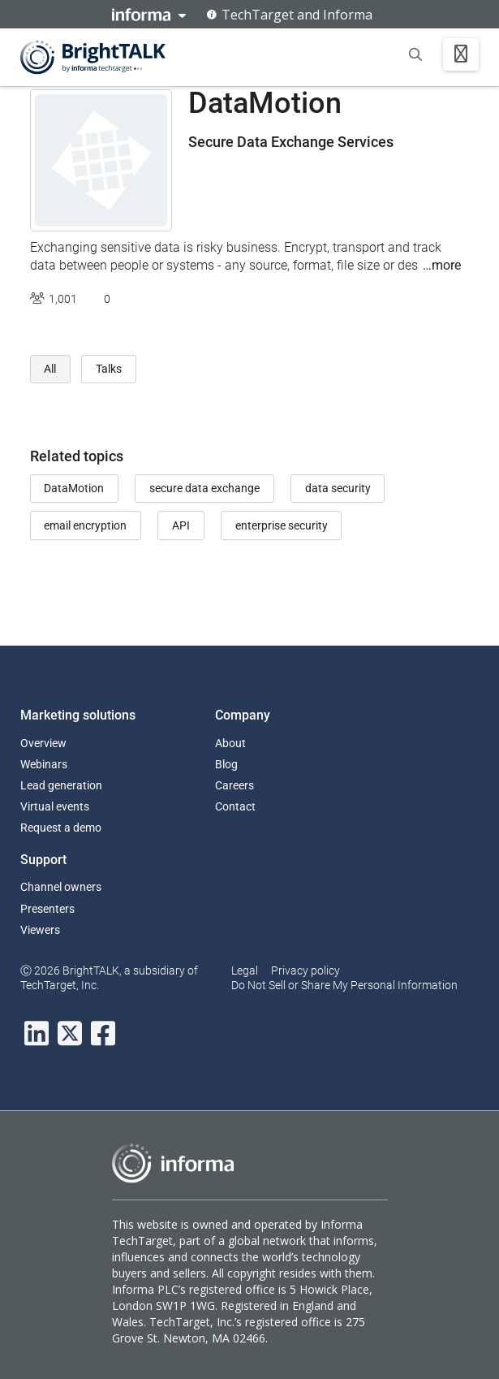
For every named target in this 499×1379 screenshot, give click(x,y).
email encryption (85, 525)
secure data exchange (204, 488)
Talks (109, 368)
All (50, 368)
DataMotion (74, 488)
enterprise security (281, 525)
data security (338, 488)
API (181, 525)
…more (442, 265)
